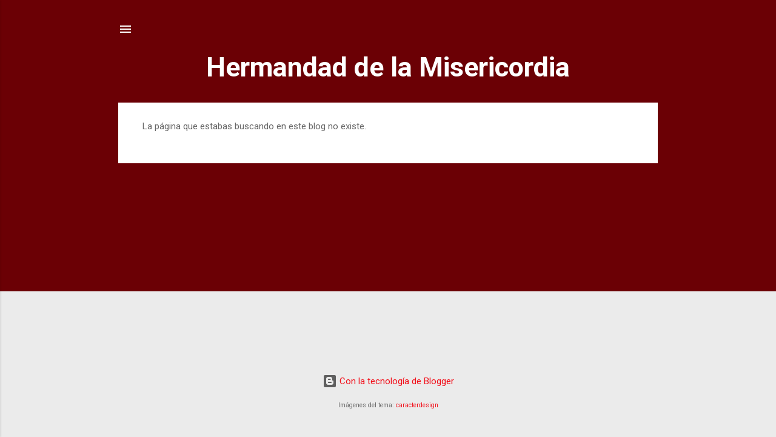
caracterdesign (417, 405)
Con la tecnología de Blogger (388, 381)
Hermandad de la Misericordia (388, 67)
